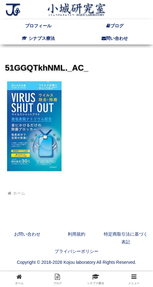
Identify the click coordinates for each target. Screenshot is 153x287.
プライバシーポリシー (76, 251)
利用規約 (76, 234)
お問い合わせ (27, 234)
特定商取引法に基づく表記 (126, 238)
